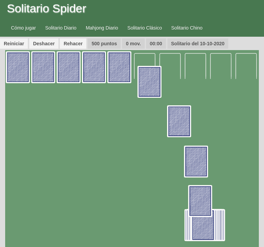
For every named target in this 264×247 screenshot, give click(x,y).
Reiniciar (14, 43)
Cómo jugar (23, 28)
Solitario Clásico (145, 28)
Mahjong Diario (102, 28)
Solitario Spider (46, 8)
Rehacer (73, 43)
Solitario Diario (60, 28)
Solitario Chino (186, 28)
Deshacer (44, 43)
